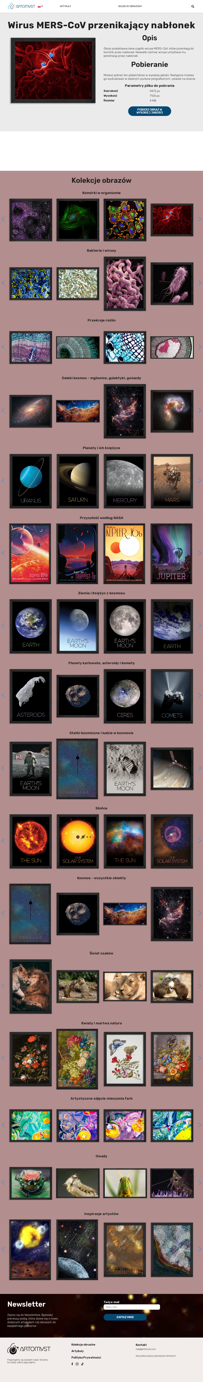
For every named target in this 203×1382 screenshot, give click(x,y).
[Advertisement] (101, 151)
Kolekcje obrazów (83, 1344)
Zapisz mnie (125, 1317)
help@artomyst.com (146, 1349)
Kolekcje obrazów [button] (129, 6)
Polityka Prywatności (86, 1357)
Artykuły (65, 6)
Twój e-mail (111, 1302)
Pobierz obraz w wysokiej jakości (149, 111)
